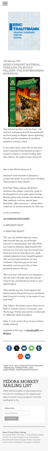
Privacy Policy (13, 432)
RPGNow (7, 333)
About (5, 432)
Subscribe (9, 408)
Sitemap (23, 432)
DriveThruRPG (33, 330)
